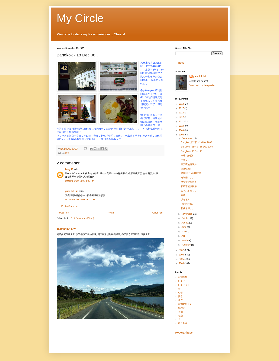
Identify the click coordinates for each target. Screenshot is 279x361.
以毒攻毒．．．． (190, 199)
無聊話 (181, 308)
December (187, 138)
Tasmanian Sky (66, 228)
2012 (181, 117)
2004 (181, 263)
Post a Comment (69, 206)
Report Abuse (184, 332)
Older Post (157, 212)
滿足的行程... (187, 204)
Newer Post (63, 212)
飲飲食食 (182, 323)
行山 (180, 311)
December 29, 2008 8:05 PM (79, 181)
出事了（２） (185, 285)
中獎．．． (186, 160)
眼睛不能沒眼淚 (189, 186)
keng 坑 (69, 169)
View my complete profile (202, 85)
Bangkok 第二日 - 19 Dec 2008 (196, 142)
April (184, 236)
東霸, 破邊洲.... (188, 155)
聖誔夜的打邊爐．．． (192, 164)
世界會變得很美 (189, 182)
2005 (181, 259)
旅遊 (67, 153)
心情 (180, 292)
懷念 (180, 296)
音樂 (180, 315)
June (184, 227)
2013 (181, 112)
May (183, 231)
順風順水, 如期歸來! (191, 173)
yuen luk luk (71, 191)
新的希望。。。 (189, 208)
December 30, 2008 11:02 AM (80, 199)
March (184, 240)
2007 (181, 250)
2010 (181, 126)
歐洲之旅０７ (185, 304)
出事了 (181, 281)
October (185, 218)
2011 (181, 121)
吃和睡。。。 (187, 177)
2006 (181, 254)
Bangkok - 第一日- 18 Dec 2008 (197, 146)
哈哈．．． (186, 195)
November (187, 214)
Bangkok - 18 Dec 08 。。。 (195, 151)
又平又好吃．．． (190, 190)
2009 (181, 130)
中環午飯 (182, 277)
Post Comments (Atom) (82, 218)
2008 (181, 134)
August (185, 222)
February (186, 244)
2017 (181, 108)
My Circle (80, 18)
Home (111, 212)
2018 (181, 104)
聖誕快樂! (185, 168)
